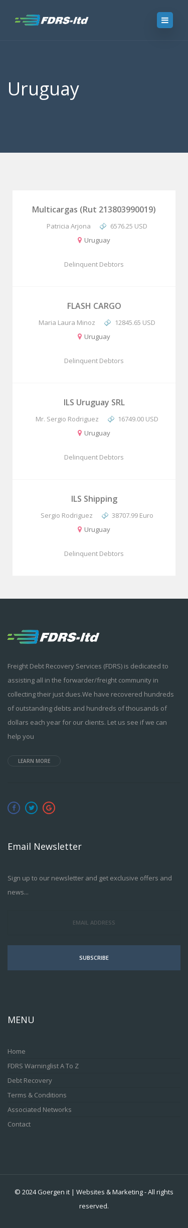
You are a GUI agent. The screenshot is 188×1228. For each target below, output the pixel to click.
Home (17, 1051)
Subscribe (94, 957)
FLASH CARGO (94, 305)
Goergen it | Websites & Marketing (90, 1191)
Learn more (34, 760)
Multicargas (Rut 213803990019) (94, 209)
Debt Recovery (30, 1080)
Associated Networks (40, 1109)
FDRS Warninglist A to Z (43, 1065)
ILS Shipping (94, 498)
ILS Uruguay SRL (94, 402)
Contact (19, 1124)
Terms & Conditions (37, 1094)
